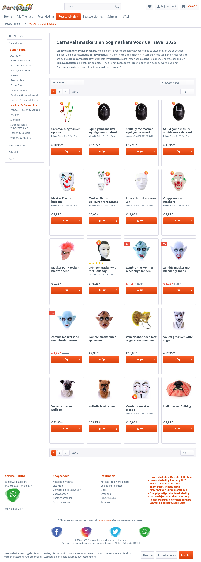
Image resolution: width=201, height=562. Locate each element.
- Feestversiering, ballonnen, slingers (169, 499)
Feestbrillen (17, 80)
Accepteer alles (167, 555)
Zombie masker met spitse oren (102, 338)
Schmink (14, 152)
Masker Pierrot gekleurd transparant (103, 200)
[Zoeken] (117, 6)
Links (104, 489)
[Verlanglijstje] (149, 6)
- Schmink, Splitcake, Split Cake (166, 502)
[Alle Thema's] (24, 16)
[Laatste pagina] (66, 91)
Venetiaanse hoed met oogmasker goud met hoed (141, 338)
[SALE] (126, 16)
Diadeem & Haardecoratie (25, 95)
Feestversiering (17, 145)
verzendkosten (105, 519)
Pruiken (14, 114)
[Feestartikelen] (68, 16)
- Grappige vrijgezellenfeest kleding (168, 493)
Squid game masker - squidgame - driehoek (103, 130)
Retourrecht (107, 502)
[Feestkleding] (45, 16)
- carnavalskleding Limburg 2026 (167, 480)
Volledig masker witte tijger (178, 338)
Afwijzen (148, 555)
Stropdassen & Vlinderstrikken (19, 126)
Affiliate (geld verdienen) (115, 481)
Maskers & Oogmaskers (24, 105)
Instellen (186, 555)
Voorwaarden (60, 493)
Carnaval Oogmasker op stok (65, 130)
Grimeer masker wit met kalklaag (102, 269)
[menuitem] (92, 6)
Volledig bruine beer (102, 406)
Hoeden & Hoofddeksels (24, 100)
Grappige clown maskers (173, 200)
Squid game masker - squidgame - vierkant (177, 130)
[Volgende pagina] (59, 91)
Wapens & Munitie (21, 137)
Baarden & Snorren (21, 65)
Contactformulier (62, 498)
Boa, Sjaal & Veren (20, 70)
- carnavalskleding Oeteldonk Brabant (170, 477)
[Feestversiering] (93, 16)
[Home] (8, 16)
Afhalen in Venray (63, 481)
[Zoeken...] (92, 6)
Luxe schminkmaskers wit (141, 200)
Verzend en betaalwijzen (67, 489)
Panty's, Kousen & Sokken (25, 109)
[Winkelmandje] (189, 6)
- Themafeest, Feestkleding (164, 486)
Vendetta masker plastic (137, 408)
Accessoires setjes (20, 60)
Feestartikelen (17, 49)
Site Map (58, 485)
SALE (11, 159)
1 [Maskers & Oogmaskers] (54, 91)
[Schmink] (113, 16)
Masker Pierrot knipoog (61, 200)
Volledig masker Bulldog (62, 408)
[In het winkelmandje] (66, 151)
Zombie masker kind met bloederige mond (65, 338)
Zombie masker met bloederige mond (176, 269)
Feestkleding (16, 43)
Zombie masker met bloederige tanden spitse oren (139, 269)
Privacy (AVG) (108, 498)
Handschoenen (19, 90)
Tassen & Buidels (20, 132)
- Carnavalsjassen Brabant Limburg (168, 496)
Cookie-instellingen (112, 485)
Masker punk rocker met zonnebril (65, 269)
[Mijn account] (166, 6)
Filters (58, 82)
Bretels (14, 75)
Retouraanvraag (62, 502)
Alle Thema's (16, 36)
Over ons (106, 493)
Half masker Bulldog (177, 406)
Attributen (16, 55)
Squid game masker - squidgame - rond (140, 130)
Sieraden (15, 119)
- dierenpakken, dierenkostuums (167, 490)
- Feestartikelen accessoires (164, 483)
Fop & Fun (16, 85)
